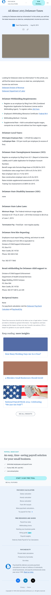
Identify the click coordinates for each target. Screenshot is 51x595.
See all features (11, 482)
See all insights (25, 414)
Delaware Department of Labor (13, 91)
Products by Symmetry (25, 557)
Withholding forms (25, 525)
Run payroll (39, 3)
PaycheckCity (17, 309)
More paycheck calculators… (25, 508)
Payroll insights (25, 536)
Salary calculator (25, 494)
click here (35, 109)
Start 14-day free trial (25, 478)
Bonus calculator (25, 501)
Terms (29, 587)
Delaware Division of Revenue (13, 88)
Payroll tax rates (25, 522)
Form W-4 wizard (25, 505)
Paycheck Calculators (17, 3)
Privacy (22, 587)
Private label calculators (25, 553)
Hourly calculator (25, 497)
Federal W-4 (43, 114)
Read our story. (29, 572)
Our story (25, 560)
